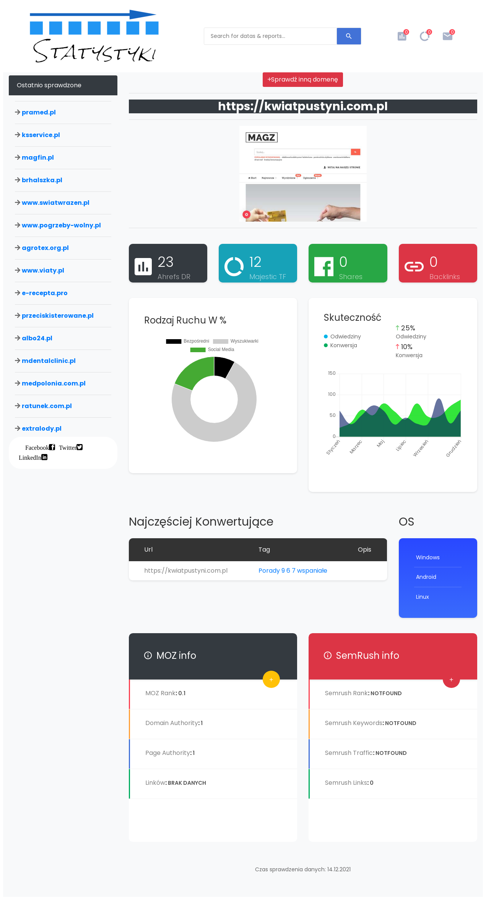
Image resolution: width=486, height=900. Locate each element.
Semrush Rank (346, 693)
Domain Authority (171, 723)
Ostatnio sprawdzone (49, 85)
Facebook (37, 447)
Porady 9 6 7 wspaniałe (292, 570)
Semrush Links (346, 782)
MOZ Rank (160, 693)
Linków (155, 782)
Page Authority (167, 752)
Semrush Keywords (353, 723)
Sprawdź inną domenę (303, 79)
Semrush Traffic (349, 752)
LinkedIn (30, 457)
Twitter (67, 447)
